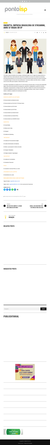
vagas (24, 196)
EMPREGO (5, 22)
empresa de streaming (12, 196)
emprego (6, 196)
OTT (22, 196)
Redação (7, 32)
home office (19, 196)
